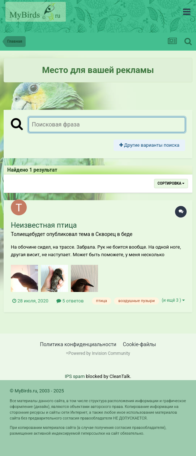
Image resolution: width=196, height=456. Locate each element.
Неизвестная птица (44, 225)
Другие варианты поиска (149, 145)
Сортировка (171, 183)
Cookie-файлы (139, 344)
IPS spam (75, 376)
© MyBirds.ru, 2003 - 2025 (37, 390)
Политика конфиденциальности (78, 344)
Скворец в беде (113, 234)
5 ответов (70, 301)
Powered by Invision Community (99, 353)
